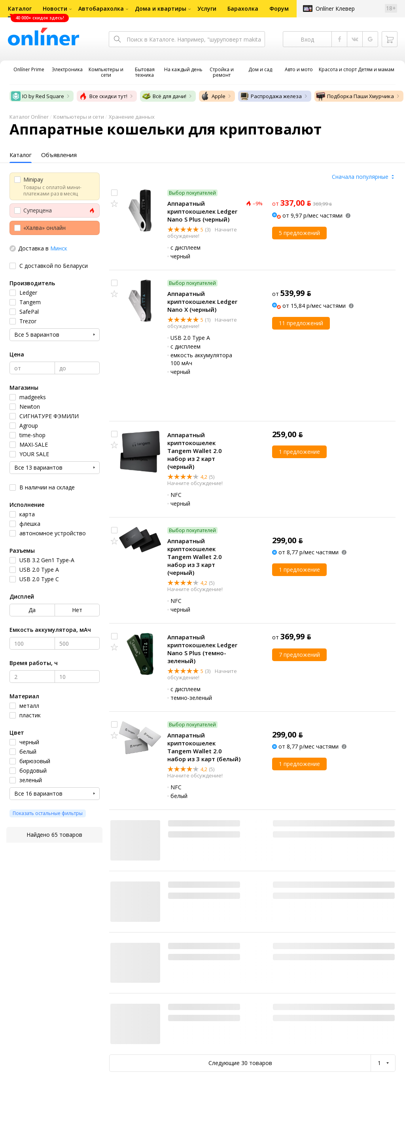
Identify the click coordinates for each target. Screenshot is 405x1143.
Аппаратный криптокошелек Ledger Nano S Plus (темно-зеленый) (202, 649)
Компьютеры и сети (78, 117)
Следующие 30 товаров (240, 1063)
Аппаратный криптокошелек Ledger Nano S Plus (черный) (202, 211)
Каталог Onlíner (29, 117)
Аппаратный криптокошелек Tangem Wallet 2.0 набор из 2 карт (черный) (194, 450)
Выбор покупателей (192, 193)
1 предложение (299, 451)
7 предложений (299, 654)
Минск (58, 248)
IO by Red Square (37, 96)
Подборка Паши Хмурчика (355, 96)
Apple (213, 96)
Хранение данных (132, 117)
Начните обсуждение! (195, 483)
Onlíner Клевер (335, 8)
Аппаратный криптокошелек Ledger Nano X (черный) (202, 301)
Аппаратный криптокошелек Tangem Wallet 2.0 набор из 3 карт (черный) (194, 556)
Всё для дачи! (164, 96)
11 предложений (301, 323)
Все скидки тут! (102, 96)
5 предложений (299, 233)
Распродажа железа (271, 96)
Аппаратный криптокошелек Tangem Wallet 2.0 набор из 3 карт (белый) (203, 747)
